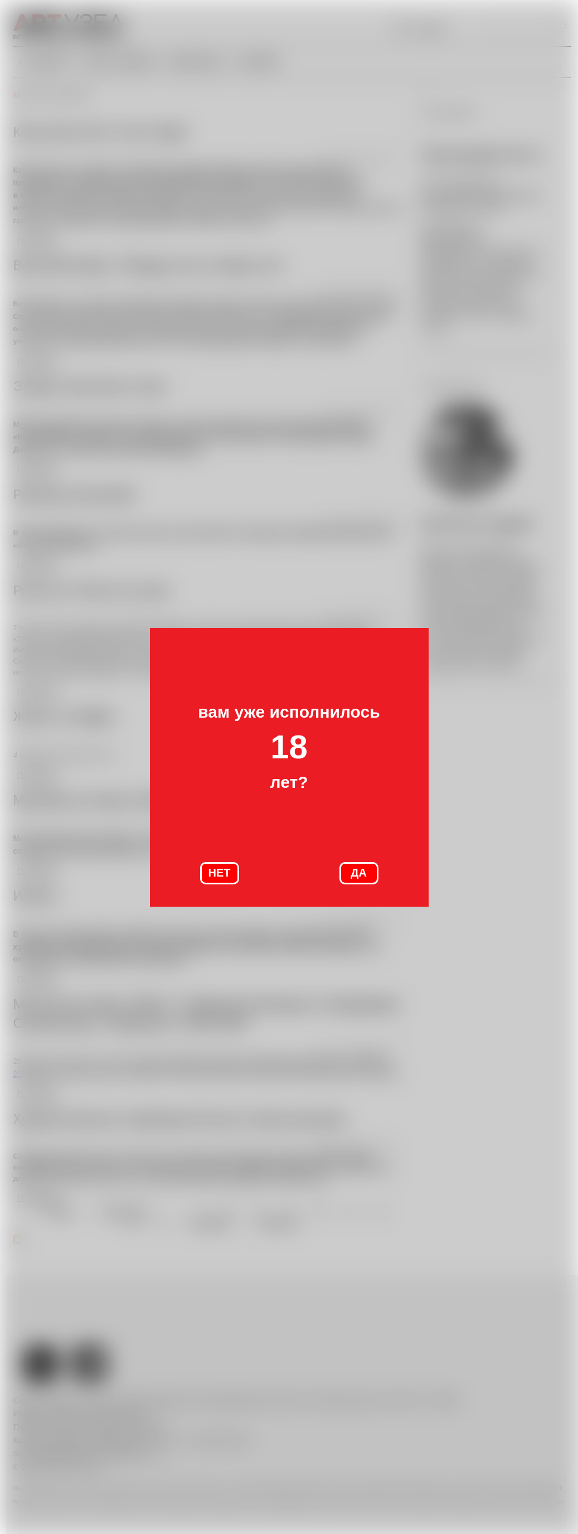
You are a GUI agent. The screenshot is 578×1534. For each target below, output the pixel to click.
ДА (359, 873)
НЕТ (219, 873)
